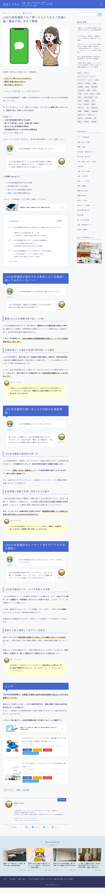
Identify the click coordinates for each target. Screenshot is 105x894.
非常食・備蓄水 (82, 230)
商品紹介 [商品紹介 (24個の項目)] (94, 87)
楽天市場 (47, 750)
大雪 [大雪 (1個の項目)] (80, 94)
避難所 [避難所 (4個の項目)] (87, 111)
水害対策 (80, 166)
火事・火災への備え (84, 171)
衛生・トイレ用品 (83, 181)
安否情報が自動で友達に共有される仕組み (29, 246)
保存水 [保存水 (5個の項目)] (81, 83)
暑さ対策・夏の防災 (84, 157)
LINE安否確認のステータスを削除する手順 (29, 254)
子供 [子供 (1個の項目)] (86, 94)
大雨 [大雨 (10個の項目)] (95, 90)
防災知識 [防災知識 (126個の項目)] (88, 118)
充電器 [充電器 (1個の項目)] (81, 87)
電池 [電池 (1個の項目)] (80, 121)
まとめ (16, 261)
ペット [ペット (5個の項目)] (91, 80)
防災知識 (80, 215)
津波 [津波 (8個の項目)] (80, 101)
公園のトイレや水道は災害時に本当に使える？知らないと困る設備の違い (89, 30)
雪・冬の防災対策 (83, 220)
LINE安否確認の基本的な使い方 (25, 243)
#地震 (18, 790)
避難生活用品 (81, 195)
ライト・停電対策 (83, 137)
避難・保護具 (81, 186)
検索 (100, 14)
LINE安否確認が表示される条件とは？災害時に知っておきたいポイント (38, 228)
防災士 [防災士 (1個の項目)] (81, 118)
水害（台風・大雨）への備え (86, 162)
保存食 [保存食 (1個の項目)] (88, 83)
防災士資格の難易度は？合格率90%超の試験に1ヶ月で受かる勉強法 (89, 58)
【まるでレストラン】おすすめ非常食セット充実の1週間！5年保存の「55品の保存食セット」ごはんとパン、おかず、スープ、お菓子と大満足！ (89, 48)
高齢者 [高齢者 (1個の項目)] (94, 121)
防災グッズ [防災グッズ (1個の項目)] (82, 114)
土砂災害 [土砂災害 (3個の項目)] (81, 90)
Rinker (31, 743)
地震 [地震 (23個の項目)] (88, 90)
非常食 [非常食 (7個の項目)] (87, 121)
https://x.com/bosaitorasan (28, 818)
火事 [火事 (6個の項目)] (93, 101)
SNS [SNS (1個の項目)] (80, 73)
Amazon (37, 750)
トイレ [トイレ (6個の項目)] (93, 76)
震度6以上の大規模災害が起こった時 (27, 233)
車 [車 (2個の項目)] (88, 108)
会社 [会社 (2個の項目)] (97, 80)
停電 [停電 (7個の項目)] (95, 83)
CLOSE (59, 220)
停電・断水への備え (84, 142)
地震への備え (28, 13)
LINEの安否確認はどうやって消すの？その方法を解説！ (33, 251)
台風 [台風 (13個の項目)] (87, 87)
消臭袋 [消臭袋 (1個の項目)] (87, 101)
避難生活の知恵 (82, 191)
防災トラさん (11, 4)
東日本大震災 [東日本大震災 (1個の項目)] (89, 97)
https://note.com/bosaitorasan (28, 820)
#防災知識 (26, 790)
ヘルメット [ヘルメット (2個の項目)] (82, 80)
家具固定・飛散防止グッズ (86, 152)
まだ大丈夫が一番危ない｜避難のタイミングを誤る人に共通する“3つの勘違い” (89, 38)
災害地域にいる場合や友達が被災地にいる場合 (30, 235)
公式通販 (27, 750)
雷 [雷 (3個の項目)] (95, 118)
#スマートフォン (9, 790)
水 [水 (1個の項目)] (96, 97)
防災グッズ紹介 (82, 200)
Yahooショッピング (30, 753)
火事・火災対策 (82, 176)
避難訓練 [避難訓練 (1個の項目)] (94, 111)
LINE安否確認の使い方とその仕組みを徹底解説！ (31, 240)
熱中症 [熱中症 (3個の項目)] (87, 104)
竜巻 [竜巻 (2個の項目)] (93, 104)
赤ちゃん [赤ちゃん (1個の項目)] (81, 108)
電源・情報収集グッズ (84, 225)
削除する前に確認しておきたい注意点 (27, 257)
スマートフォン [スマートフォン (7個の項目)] (83, 76)
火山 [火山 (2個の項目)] (80, 104)
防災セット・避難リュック (86, 205)
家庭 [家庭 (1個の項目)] (92, 94)
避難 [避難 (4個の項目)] (80, 111)
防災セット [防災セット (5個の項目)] (92, 114)
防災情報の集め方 (83, 210)
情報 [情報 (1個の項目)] (98, 94)
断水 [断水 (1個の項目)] (80, 97)
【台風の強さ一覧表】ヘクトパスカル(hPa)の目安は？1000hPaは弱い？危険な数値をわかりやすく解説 (89, 65)
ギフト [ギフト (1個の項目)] (87, 73)
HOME (5, 879)
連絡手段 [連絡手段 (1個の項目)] (94, 108)
